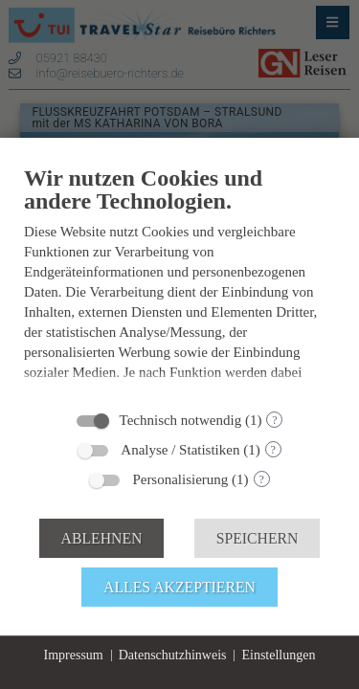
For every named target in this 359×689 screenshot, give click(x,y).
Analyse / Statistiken (180, 449)
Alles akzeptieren (179, 587)
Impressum (73, 655)
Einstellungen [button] (278, 655)
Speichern (257, 538)
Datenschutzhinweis (173, 655)
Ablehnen (102, 538)
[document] (179, 281)
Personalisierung (180, 479)
